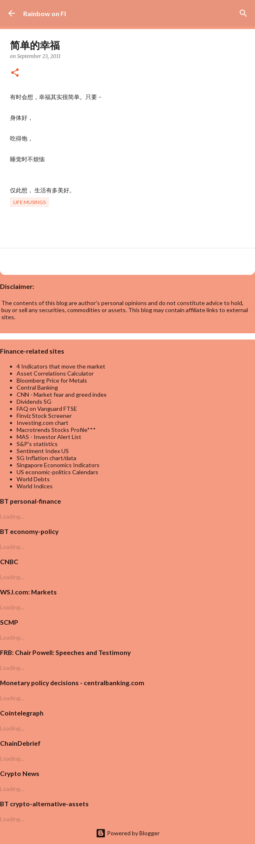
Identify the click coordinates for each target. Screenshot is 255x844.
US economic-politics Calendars (57, 471)
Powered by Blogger (128, 833)
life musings (29, 202)
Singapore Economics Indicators (58, 464)
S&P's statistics (37, 443)
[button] (15, 73)
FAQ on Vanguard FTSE (47, 408)
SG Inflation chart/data (46, 457)
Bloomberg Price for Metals (52, 380)
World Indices (35, 486)
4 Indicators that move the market (61, 366)
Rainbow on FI (44, 13)
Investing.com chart (42, 422)
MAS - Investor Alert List (49, 436)
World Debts (33, 479)
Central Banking (37, 387)
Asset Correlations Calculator (55, 373)
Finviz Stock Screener (44, 415)
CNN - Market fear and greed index (62, 394)
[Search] (243, 13)
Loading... (12, 516)
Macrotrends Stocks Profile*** (56, 429)
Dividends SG (34, 401)
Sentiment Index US (43, 450)
